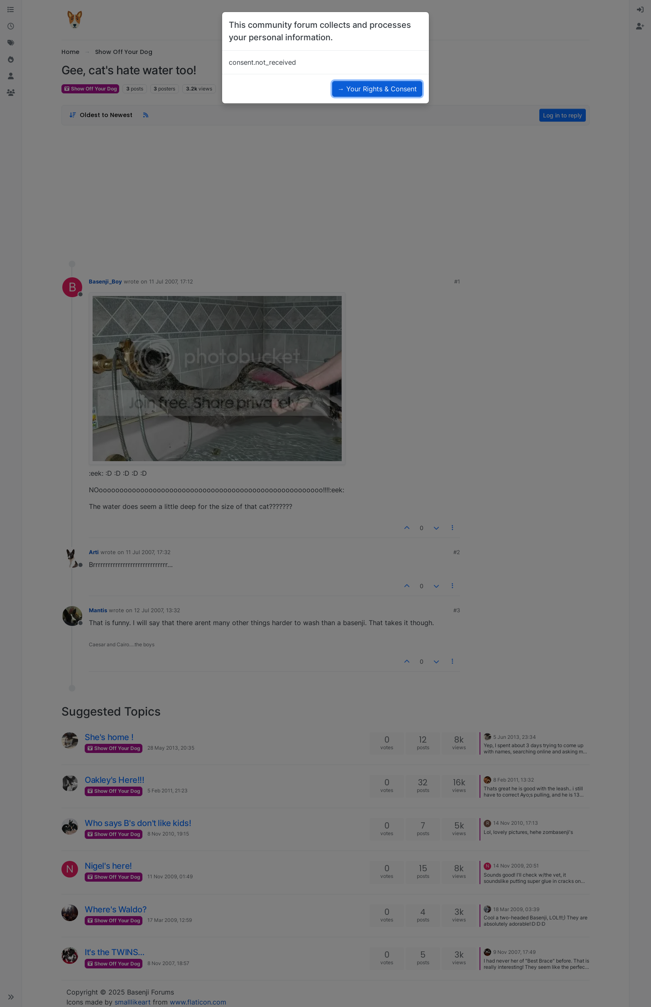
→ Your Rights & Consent (377, 89)
